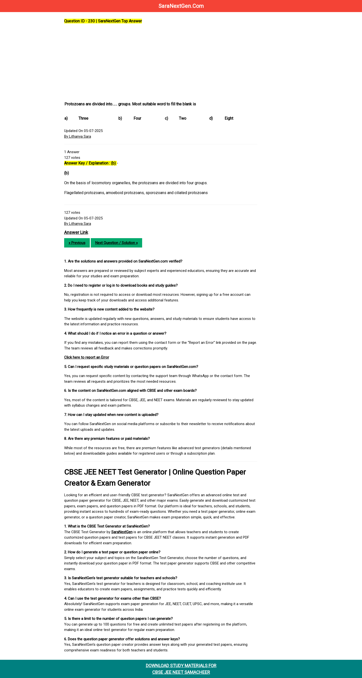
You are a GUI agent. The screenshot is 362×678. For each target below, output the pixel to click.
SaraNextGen (123, 532)
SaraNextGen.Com (181, 6)
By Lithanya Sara (79, 136)
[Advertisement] (163, 62)
